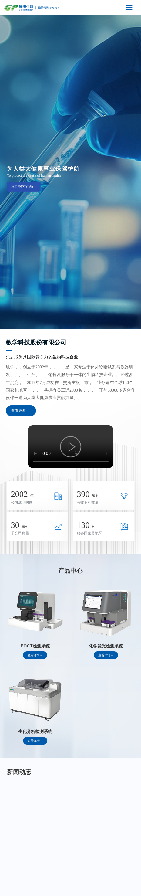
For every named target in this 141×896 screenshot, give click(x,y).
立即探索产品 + (23, 186)
